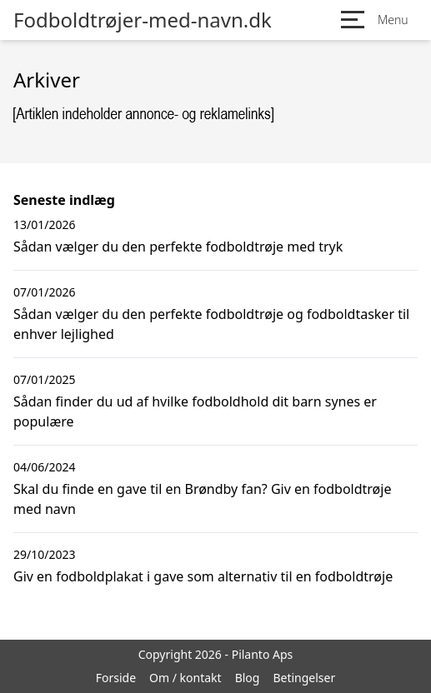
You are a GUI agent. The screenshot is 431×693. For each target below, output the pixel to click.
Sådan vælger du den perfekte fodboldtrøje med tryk (178, 246)
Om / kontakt (185, 678)
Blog (247, 678)
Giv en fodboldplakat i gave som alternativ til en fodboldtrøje (203, 576)
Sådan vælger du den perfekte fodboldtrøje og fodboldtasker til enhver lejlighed (211, 324)
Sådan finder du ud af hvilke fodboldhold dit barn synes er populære (195, 411)
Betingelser (304, 678)
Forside (116, 678)
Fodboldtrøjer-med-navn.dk (142, 20)
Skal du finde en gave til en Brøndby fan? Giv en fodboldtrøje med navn (202, 499)
